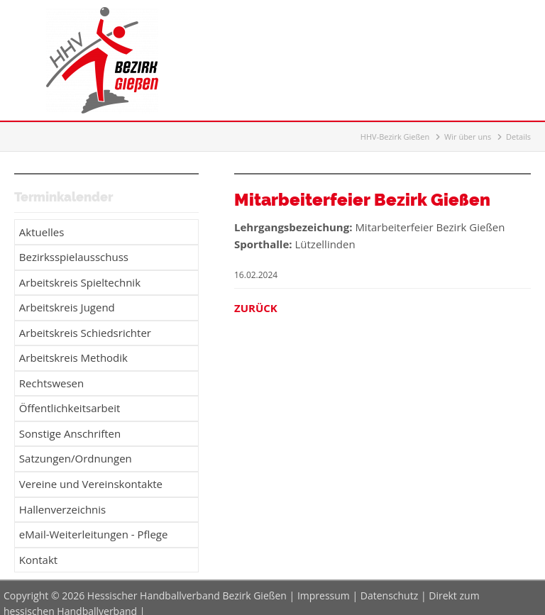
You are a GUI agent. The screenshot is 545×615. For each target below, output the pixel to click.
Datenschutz (389, 584)
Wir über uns (467, 136)
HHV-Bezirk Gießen (394, 136)
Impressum (323, 584)
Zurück (255, 308)
